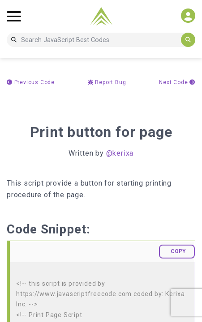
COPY (178, 251)
